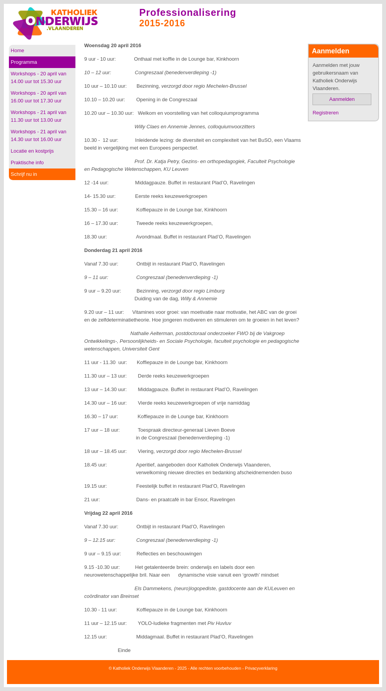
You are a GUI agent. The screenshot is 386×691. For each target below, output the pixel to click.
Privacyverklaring (261, 668)
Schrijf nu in (24, 174)
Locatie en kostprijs (32, 151)
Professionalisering (187, 12)
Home (17, 50)
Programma (24, 62)
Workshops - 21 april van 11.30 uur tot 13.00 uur (39, 116)
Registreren (325, 113)
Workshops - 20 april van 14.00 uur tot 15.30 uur (39, 77)
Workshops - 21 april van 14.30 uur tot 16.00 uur (39, 135)
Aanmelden (342, 99)
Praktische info (27, 162)
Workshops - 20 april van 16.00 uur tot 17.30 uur (39, 97)
